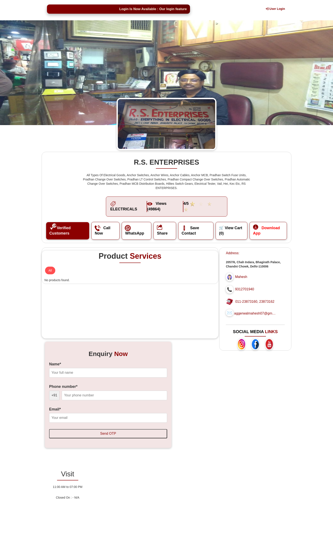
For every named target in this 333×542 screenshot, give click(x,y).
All (50, 270)
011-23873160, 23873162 (254, 301)
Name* (55, 364)
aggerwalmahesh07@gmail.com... (255, 313)
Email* (55, 409)
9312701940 (244, 289)
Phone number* (63, 386)
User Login (275, 8)
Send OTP (108, 433)
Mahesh (241, 277)
